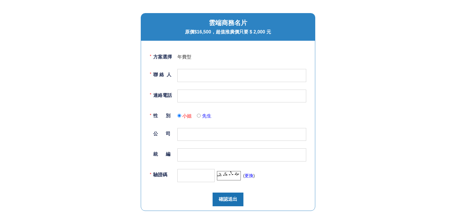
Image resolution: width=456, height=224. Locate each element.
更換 (249, 175)
